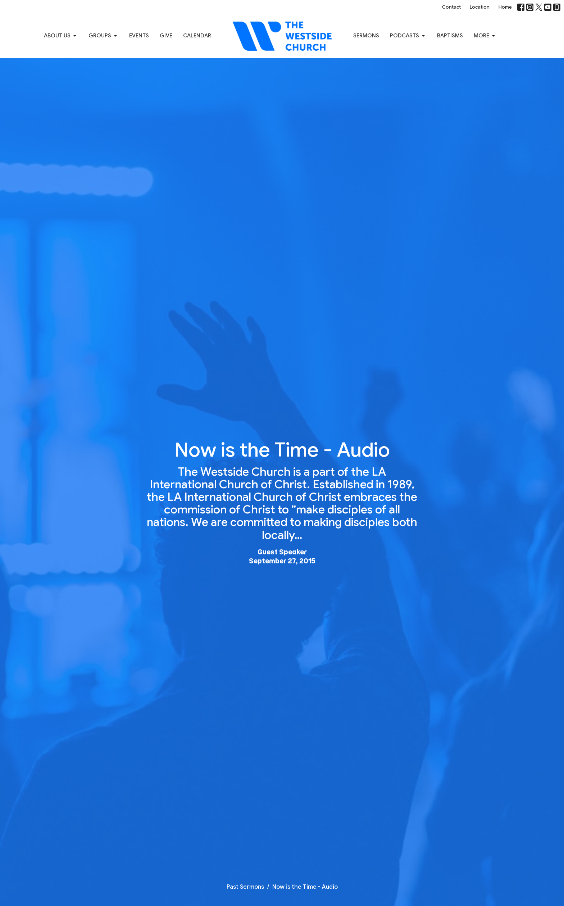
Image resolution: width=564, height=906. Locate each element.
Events (139, 35)
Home (505, 7)
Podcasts (408, 36)
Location (480, 7)
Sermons (366, 35)
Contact (451, 7)
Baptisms (450, 35)
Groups (103, 36)
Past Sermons (245, 887)
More (485, 36)
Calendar (197, 35)
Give (166, 35)
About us (61, 36)
